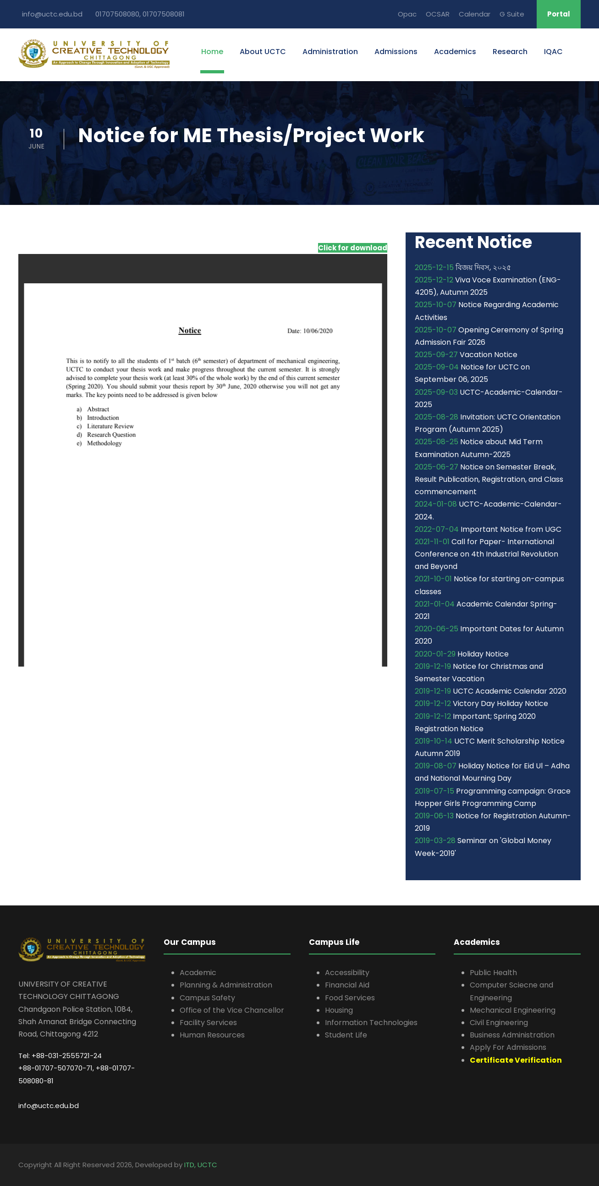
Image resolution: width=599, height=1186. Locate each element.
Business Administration (512, 1035)
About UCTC (263, 51)
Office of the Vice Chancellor (232, 1010)
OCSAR (438, 14)
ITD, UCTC (200, 1164)
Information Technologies (371, 1022)
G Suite (512, 14)
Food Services (350, 998)
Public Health (493, 972)
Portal (558, 14)
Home (212, 51)
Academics (455, 51)
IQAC (553, 51)
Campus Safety (207, 998)
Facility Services (208, 1022)
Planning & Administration (226, 985)
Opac (407, 14)
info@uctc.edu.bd (48, 1105)
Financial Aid (347, 985)
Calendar (474, 14)
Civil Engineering (499, 1022)
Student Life (346, 1035)
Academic (198, 972)
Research (510, 51)
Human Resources (212, 1035)
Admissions (396, 51)
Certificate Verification (516, 1060)
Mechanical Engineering (512, 1010)
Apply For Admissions (508, 1047)
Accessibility (347, 972)
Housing (339, 1010)
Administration (330, 51)
